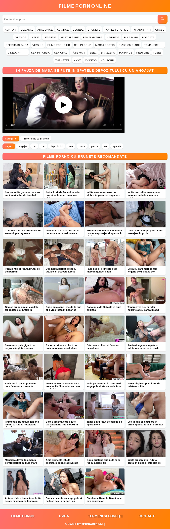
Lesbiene (50, 37)
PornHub (125, 52)
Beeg (93, 52)
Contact (146, 516)
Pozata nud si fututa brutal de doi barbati (22, 270)
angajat (23, 146)
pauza (94, 146)
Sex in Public (40, 52)
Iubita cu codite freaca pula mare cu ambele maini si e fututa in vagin (144, 195)
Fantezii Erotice (116, 29)
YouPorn (107, 60)
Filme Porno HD (58, 45)
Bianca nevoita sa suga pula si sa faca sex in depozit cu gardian (64, 501)
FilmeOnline (85, 6)
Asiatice (63, 29)
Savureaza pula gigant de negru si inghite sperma (20, 346)
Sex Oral (60, 52)
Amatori (10, 29)
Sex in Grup (82, 45)
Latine (35, 37)
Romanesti (154, 45)
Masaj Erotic (105, 45)
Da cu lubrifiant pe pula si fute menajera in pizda (145, 232)
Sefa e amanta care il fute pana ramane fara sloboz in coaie (62, 424)
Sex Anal (27, 29)
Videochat (17, 52)
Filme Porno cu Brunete (36, 138)
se (105, 146)
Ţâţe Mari (79, 52)
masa (82, 146)
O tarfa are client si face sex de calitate (103, 346)
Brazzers (108, 52)
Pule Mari (131, 37)
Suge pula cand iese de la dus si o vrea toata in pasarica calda (63, 310)
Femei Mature (93, 37)
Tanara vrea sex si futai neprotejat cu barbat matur (143, 308)
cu (34, 146)
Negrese (113, 37)
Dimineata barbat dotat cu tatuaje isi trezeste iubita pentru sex (61, 271)
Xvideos (91, 60)
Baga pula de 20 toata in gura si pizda (104, 308)
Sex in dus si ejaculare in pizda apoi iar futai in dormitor (145, 423)
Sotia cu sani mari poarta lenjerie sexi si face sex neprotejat (142, 271)
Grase (159, 29)
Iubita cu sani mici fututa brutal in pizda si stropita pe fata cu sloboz (144, 463)
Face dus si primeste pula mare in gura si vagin (102, 270)
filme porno (22, 516)
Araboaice (45, 29)
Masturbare (70, 37)
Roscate (148, 37)
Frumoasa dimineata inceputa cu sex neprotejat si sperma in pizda (104, 233)
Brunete (94, 29)
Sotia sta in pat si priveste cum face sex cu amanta (20, 385)
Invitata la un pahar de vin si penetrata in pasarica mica (62, 232)
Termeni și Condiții (105, 516)
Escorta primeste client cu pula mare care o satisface (61, 346)
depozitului (57, 146)
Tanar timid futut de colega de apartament (104, 423)
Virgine (37, 45)
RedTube (142, 52)
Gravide (20, 37)
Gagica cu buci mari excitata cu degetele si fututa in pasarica (22, 310)
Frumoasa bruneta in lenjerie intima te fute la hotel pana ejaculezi (22, 424)
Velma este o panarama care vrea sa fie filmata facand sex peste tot (63, 386)
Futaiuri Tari (142, 29)
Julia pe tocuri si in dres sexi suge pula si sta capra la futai (104, 385)
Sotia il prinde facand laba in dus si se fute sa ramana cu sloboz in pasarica (63, 195)
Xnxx (77, 60)
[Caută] (163, 19)
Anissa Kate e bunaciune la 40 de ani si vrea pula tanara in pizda (23, 501)
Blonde (78, 29)
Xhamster (62, 60)
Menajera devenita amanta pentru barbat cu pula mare (21, 461)
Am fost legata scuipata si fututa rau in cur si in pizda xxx (143, 348)
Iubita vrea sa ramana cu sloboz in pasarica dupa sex (103, 194)
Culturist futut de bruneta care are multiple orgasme (23, 232)
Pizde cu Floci (129, 45)
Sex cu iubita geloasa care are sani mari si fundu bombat (22, 194)
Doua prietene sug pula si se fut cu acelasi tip (103, 461)
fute (71, 146)
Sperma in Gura (17, 45)
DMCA (64, 516)
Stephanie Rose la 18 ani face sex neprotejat (104, 499)
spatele (117, 146)
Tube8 (157, 52)
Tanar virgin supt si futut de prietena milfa (144, 385)
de (43, 146)
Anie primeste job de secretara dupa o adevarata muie (62, 463)
